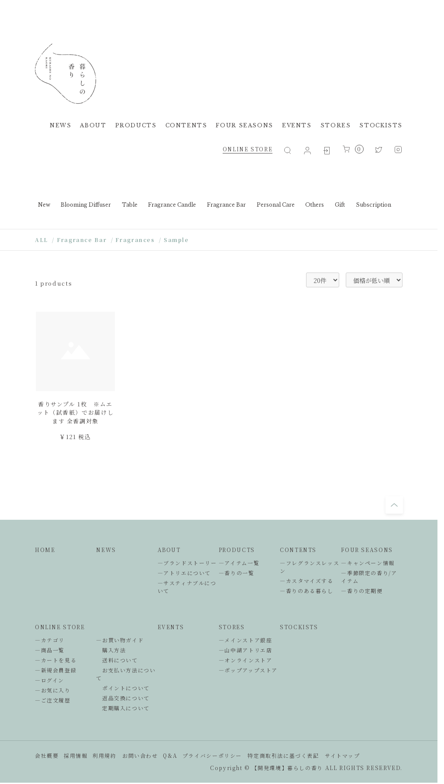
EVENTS (297, 125)
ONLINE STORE (247, 149)
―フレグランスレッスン (309, 566)
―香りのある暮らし (307, 590)
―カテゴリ (50, 640)
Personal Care (276, 204)
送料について (117, 660)
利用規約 (104, 755)
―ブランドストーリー (187, 562)
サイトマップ (342, 755)
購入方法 (111, 650)
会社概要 (47, 755)
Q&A (170, 755)
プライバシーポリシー (212, 755)
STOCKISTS (381, 125)
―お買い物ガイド (120, 640)
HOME (45, 549)
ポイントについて (123, 688)
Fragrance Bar (226, 204)
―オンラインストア (245, 660)
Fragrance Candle (172, 204)
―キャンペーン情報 (368, 562)
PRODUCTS (136, 125)
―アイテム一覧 (239, 562)
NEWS (60, 125)
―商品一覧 (50, 650)
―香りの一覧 (237, 572)
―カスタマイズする (307, 580)
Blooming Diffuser (86, 204)
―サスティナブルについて (187, 586)
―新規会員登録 (55, 670)
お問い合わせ (140, 755)
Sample (176, 239)
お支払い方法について (125, 674)
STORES (335, 125)
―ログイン (49, 680)
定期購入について (123, 708)
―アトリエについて (184, 572)
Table (130, 204)
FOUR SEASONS (244, 125)
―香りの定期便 (361, 590)
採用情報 (75, 755)
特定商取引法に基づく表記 (283, 755)
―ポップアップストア (248, 670)
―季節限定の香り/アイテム (369, 576)
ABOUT (93, 125)
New (44, 204)
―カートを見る (55, 660)
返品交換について (123, 698)
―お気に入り (53, 690)
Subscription (373, 204)
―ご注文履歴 (53, 700)
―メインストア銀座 (245, 640)
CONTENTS (186, 125)
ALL (41, 239)
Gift (340, 204)
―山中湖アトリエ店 (245, 650)
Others (314, 204)
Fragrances (135, 239)
